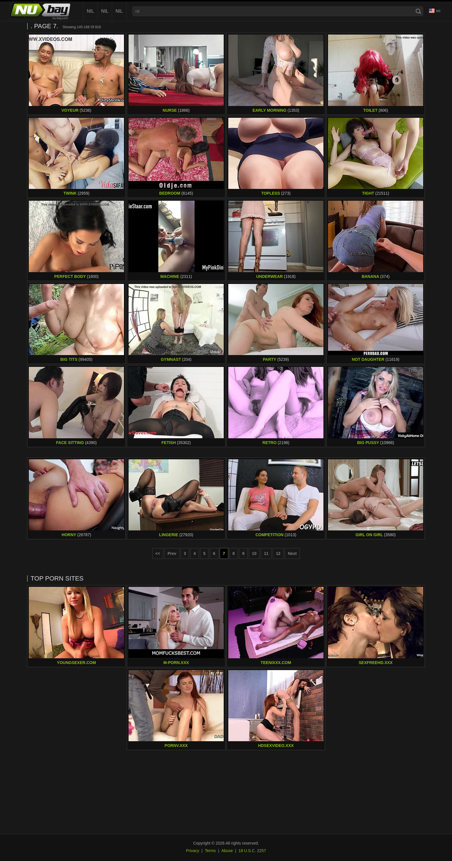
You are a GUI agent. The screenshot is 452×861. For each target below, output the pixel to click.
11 (266, 553)
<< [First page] (157, 553)
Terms (210, 850)
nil (90, 11)
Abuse (227, 850)
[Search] (418, 11)
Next (292, 553)
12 (278, 553)
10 (254, 553)
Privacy (192, 850)
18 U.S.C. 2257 (252, 850)
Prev (171, 553)
